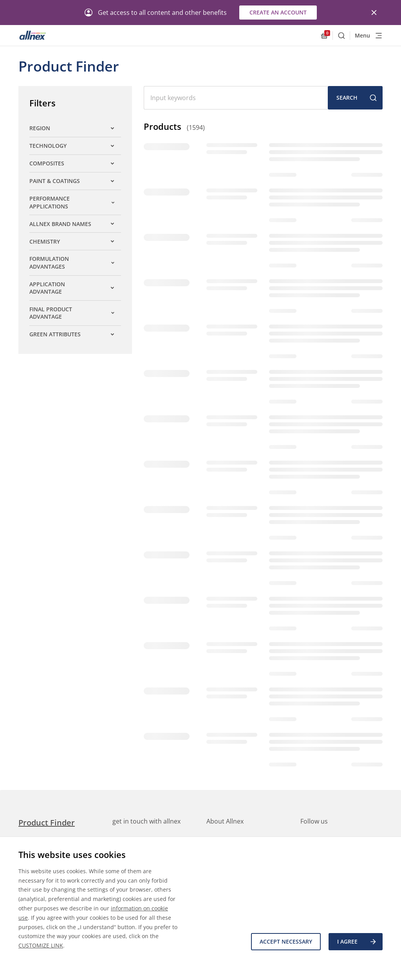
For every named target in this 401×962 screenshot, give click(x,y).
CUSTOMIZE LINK (40, 945)
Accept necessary (286, 941)
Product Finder (46, 822)
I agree (357, 942)
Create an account (278, 12)
